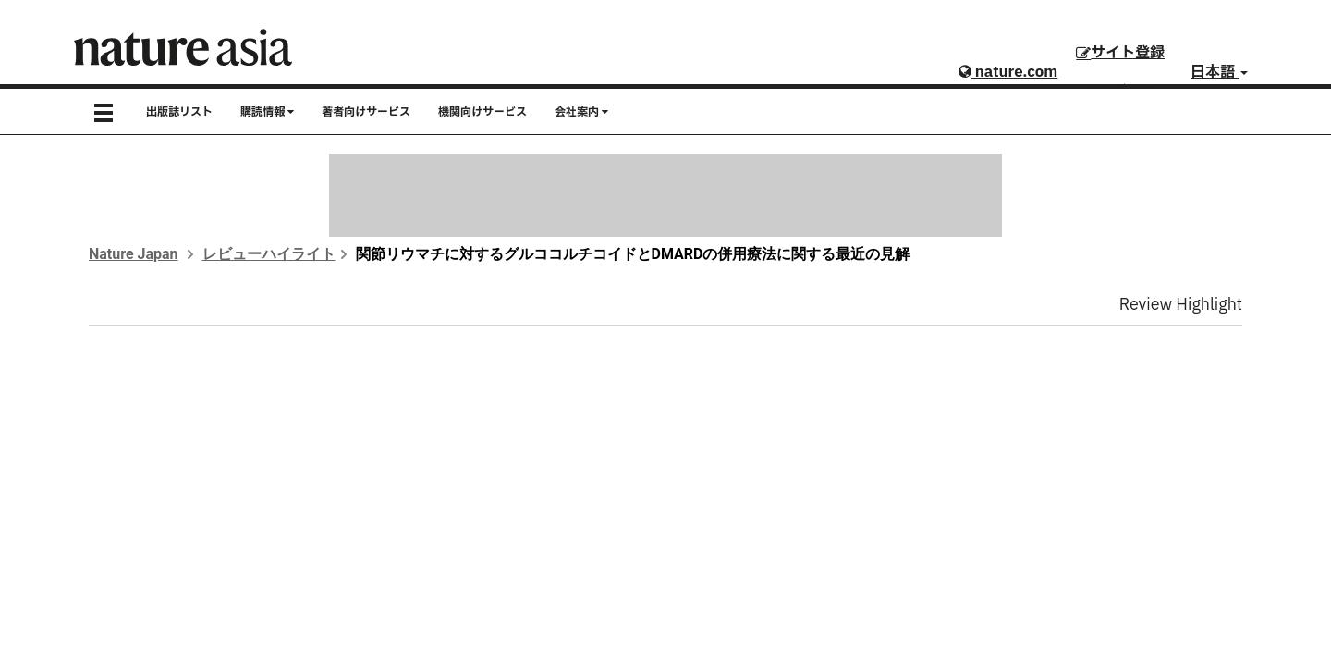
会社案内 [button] (581, 112)
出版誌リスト (179, 112)
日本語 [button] (1219, 72)
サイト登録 (1120, 53)
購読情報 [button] (267, 112)
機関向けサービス (482, 112)
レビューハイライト (269, 254)
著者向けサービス (366, 112)
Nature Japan (133, 254)
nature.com (1008, 72)
